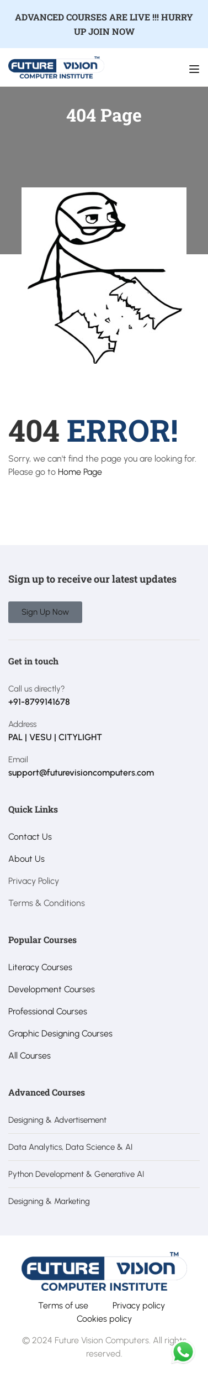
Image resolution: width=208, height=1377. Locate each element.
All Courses (29, 1055)
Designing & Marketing (49, 1201)
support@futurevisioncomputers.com (81, 772)
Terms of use (63, 1305)
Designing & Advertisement (57, 1120)
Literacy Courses (40, 967)
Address (22, 724)
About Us (26, 859)
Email (18, 760)
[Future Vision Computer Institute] (56, 66)
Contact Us (30, 836)
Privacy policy (139, 1305)
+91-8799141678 (39, 702)
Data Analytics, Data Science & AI (70, 1147)
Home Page (80, 472)
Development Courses (51, 989)
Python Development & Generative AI (76, 1174)
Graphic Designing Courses (60, 1033)
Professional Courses (47, 1011)
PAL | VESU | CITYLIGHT (55, 737)
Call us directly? (36, 689)
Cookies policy (104, 1318)
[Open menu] (196, 69)
